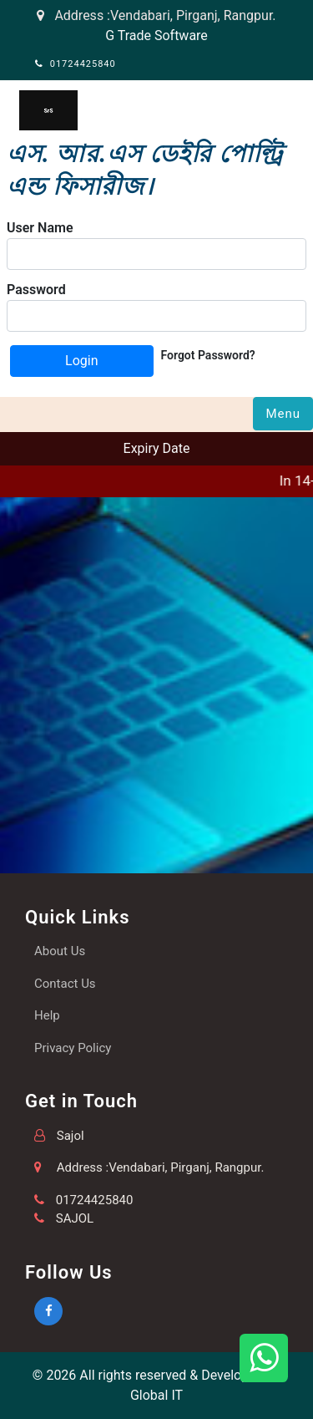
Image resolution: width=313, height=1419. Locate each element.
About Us (59, 951)
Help (47, 1015)
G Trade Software (156, 35)
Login (81, 361)
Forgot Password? (208, 355)
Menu (282, 413)
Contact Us (65, 983)
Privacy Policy (72, 1047)
